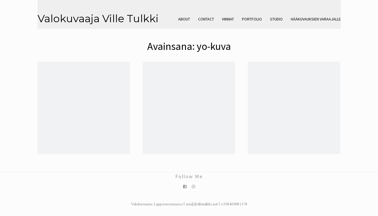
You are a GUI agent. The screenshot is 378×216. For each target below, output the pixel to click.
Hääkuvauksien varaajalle (316, 19)
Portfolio (252, 19)
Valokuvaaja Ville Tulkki (98, 18)
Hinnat (228, 19)
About (184, 19)
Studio (276, 19)
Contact (206, 19)
